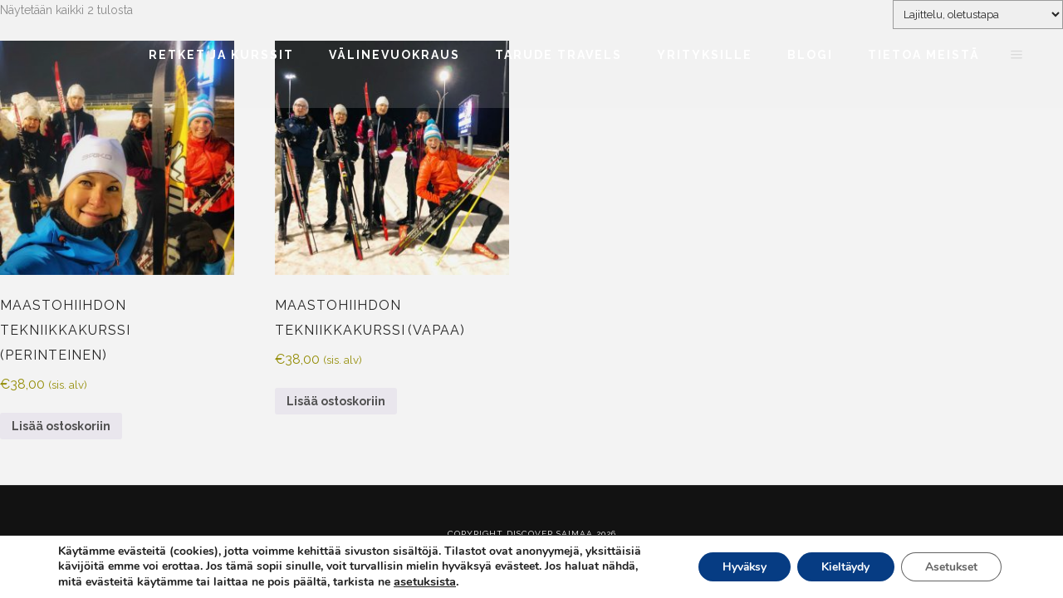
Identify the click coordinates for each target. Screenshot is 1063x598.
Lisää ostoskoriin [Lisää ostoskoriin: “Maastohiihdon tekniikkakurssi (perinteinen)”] (61, 426)
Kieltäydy (842, 567)
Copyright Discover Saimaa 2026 (532, 533)
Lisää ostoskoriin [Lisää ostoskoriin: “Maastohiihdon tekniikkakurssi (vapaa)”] (336, 401)
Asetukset (950, 567)
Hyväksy (739, 567)
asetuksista (425, 581)
